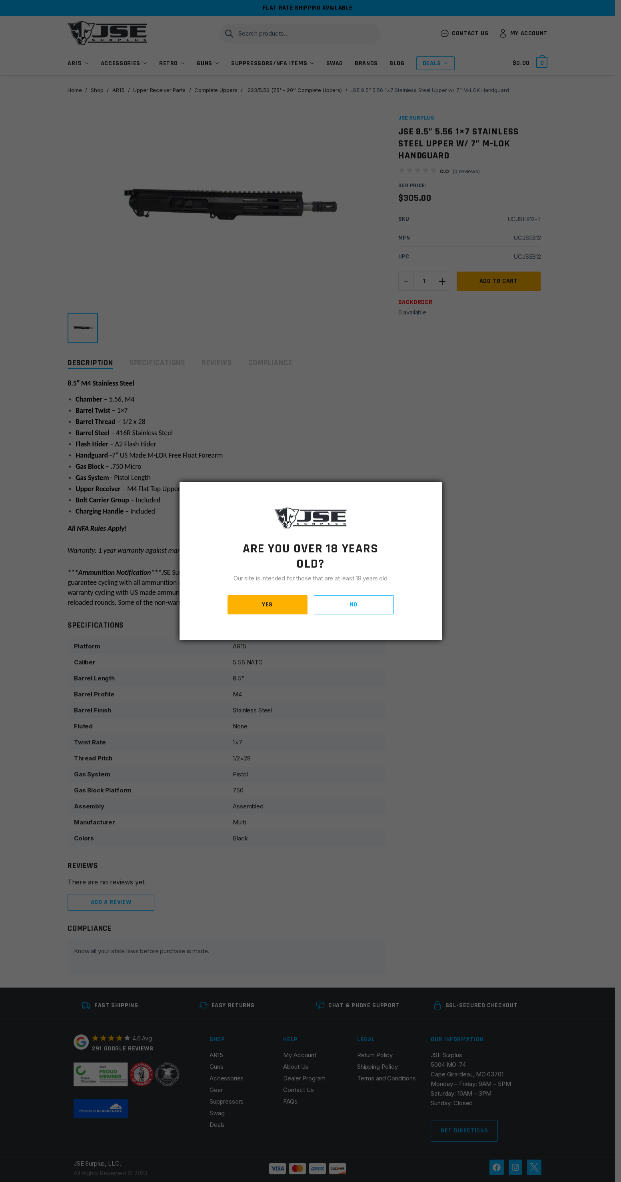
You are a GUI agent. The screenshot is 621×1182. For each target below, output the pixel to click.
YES (267, 604)
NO (353, 604)
